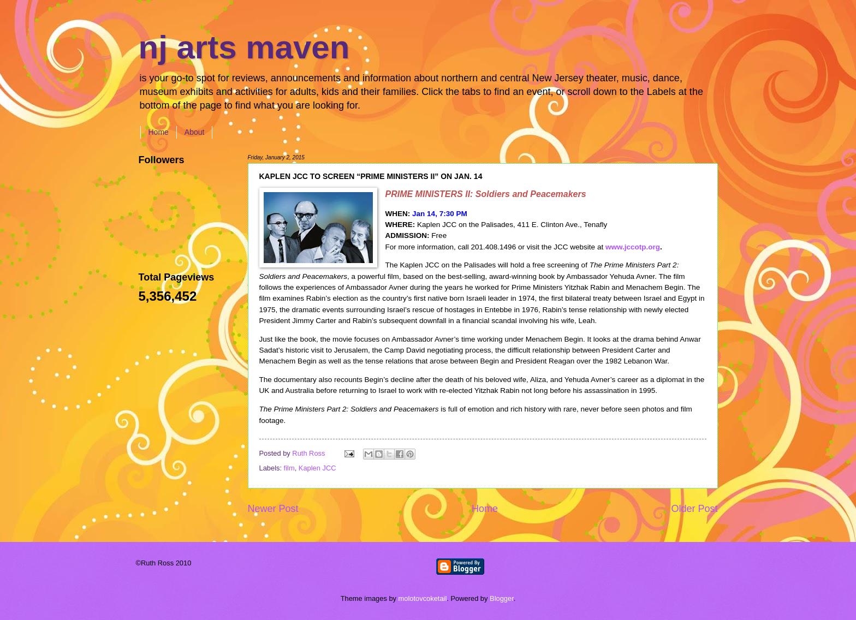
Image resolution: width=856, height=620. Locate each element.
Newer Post (273, 508)
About (195, 132)
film (289, 468)
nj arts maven (244, 47)
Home (158, 132)
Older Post (694, 508)
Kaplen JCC (317, 468)
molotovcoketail (423, 598)
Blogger (502, 598)
